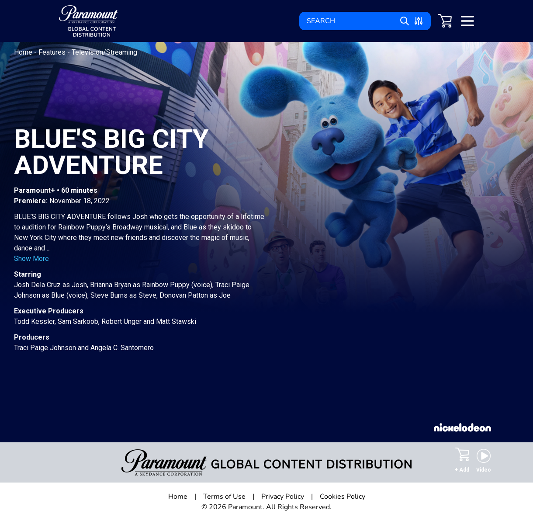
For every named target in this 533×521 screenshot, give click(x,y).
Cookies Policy (342, 496)
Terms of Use (224, 496)
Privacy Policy (282, 496)
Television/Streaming (104, 52)
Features (52, 52)
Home (24, 52)
